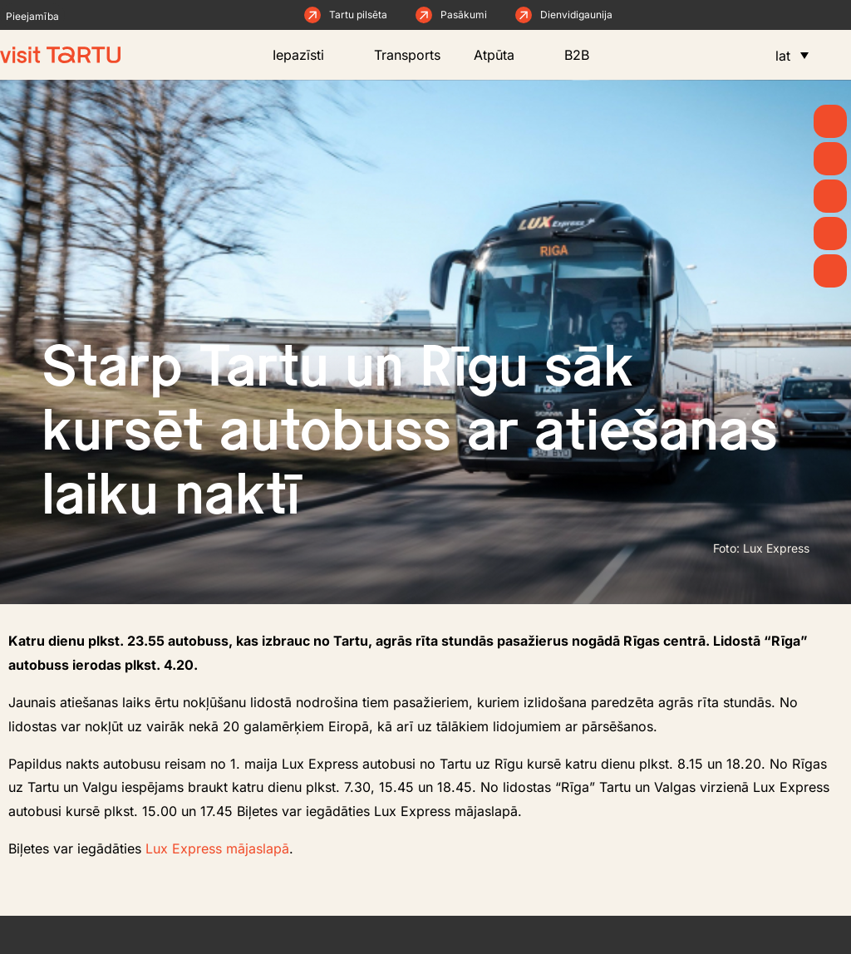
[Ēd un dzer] (830, 233)
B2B (589, 55)
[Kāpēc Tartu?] (830, 121)
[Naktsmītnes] (830, 271)
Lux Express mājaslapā (217, 848)
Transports (407, 55)
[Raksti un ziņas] (830, 158)
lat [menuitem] (782, 55)
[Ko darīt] (830, 196)
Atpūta (502, 55)
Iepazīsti (307, 55)
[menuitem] (792, 54)
